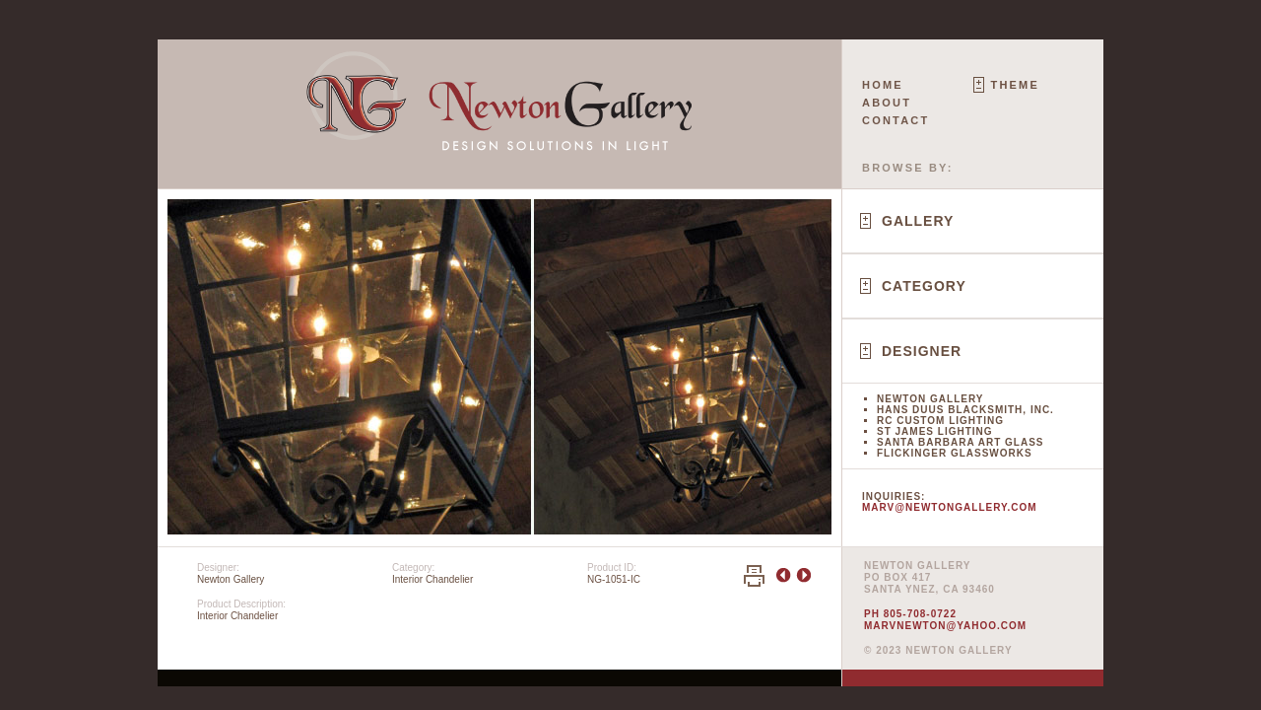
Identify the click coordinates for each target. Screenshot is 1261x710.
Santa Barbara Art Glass (960, 442)
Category (924, 286)
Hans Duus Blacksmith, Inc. (965, 409)
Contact (895, 120)
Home (882, 85)
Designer (922, 351)
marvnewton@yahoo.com (945, 625)
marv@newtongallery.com (949, 507)
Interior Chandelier (432, 579)
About (886, 102)
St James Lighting (935, 431)
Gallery (918, 221)
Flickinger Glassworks (954, 453)
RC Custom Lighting (940, 420)
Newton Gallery (930, 398)
